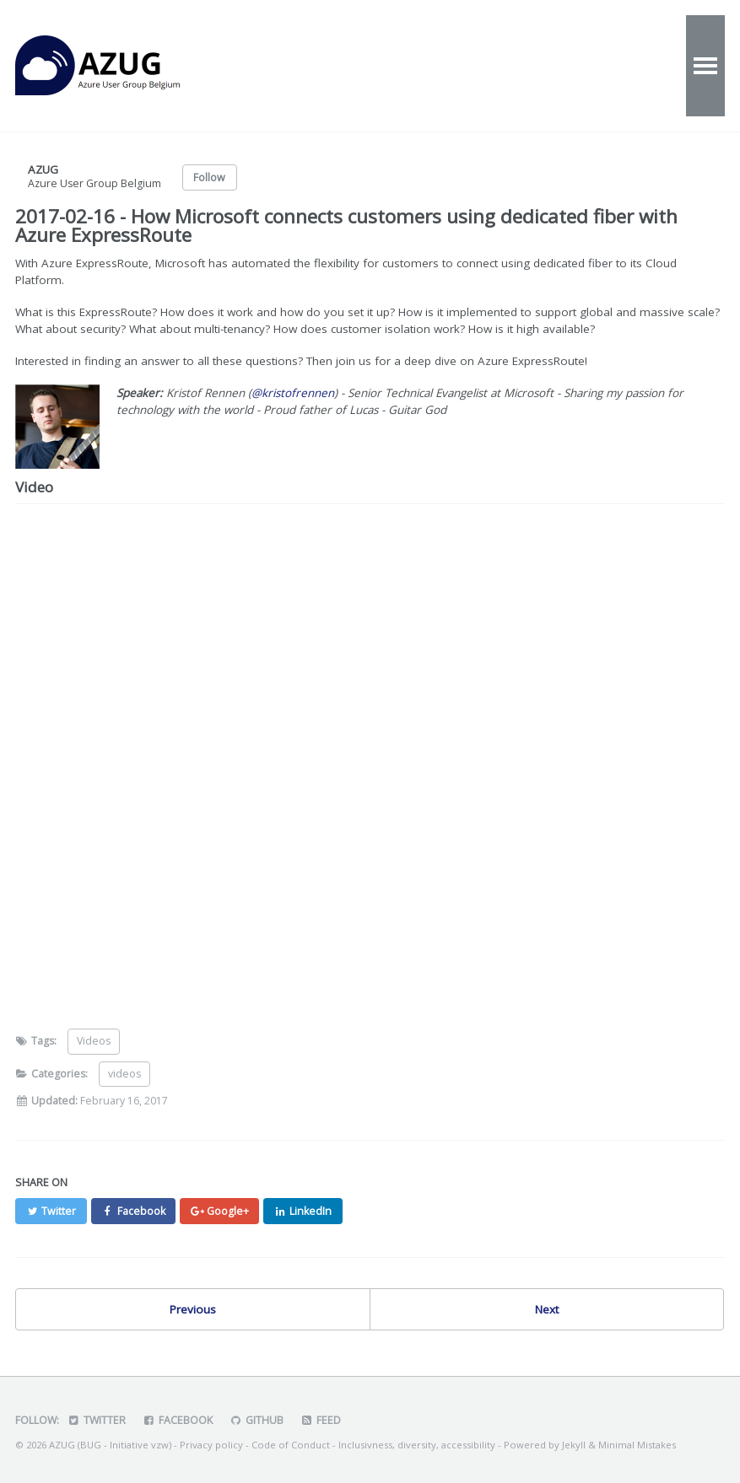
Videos (381, 66)
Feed (320, 1420)
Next (547, 1309)
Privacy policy (211, 1444)
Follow (209, 177)
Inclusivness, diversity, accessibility (416, 1444)
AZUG (116, 65)
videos (124, 1074)
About (457, 66)
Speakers (631, 66)
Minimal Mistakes (637, 1444)
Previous (193, 1309)
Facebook (178, 1420)
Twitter (97, 1420)
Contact (539, 66)
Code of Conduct (290, 1444)
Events (302, 66)
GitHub (257, 1420)
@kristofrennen (293, 392)
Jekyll (574, 1444)
